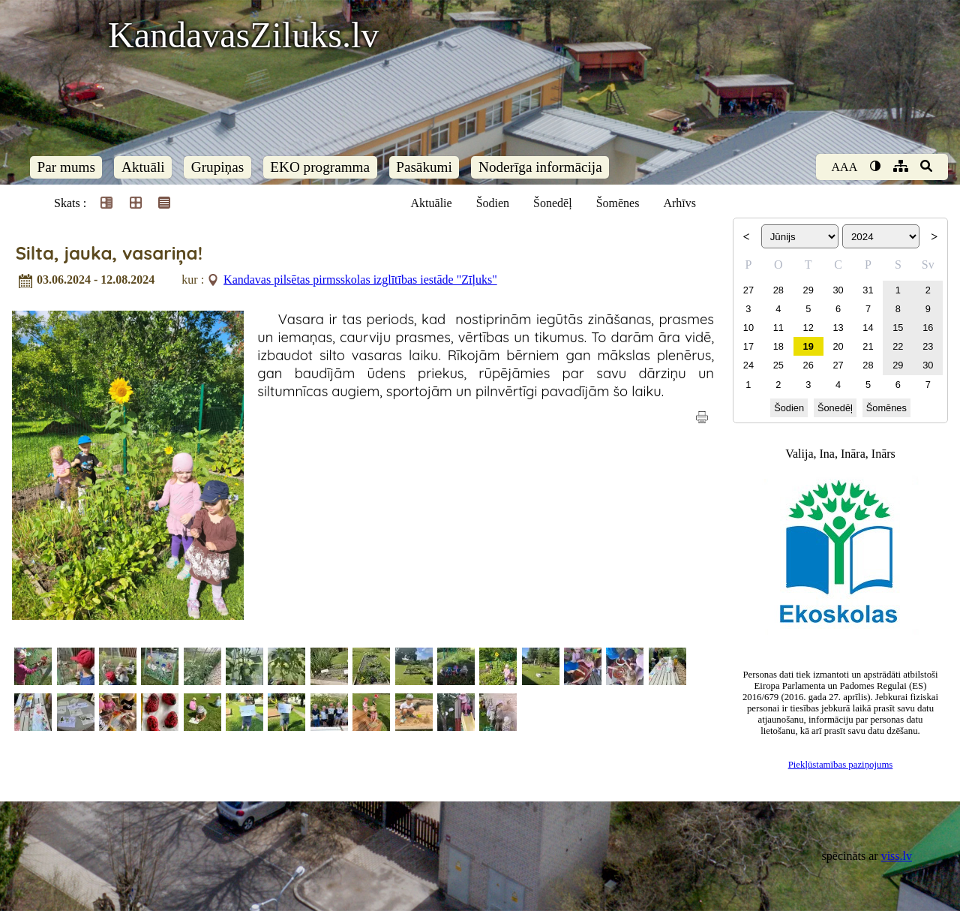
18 (778, 346)
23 (927, 346)
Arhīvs (679, 203)
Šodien (492, 203)
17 (748, 346)
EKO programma (320, 167)
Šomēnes (618, 203)
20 (837, 346)
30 (837, 290)
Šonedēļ (552, 203)
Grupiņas (217, 167)
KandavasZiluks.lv (243, 35)
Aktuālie (431, 203)
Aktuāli (143, 167)
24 (748, 365)
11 (778, 327)
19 (808, 346)
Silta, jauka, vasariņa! (109, 253)
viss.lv (896, 855)
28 (778, 290)
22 (897, 346)
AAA (845, 167)
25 (778, 365)
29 (808, 290)
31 (867, 290)
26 (808, 365)
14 (867, 327)
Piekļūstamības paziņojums (840, 764)
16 (927, 327)
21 (867, 346)
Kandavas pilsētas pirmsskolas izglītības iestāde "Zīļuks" (360, 279)
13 (837, 327)
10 (748, 327)
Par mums (66, 167)
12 (808, 327)
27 (748, 290)
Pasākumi (424, 167)
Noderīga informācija (540, 167)
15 (897, 327)
